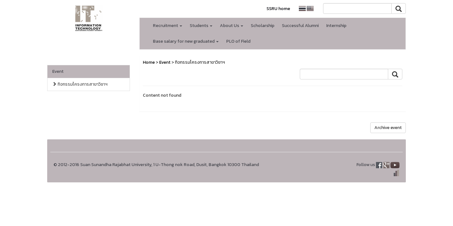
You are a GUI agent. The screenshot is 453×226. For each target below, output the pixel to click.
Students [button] (201, 25)
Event (58, 71)
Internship (336, 25)
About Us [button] (231, 25)
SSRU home (278, 8)
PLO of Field (238, 41)
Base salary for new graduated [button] (186, 41)
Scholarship (262, 25)
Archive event (388, 127)
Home (149, 62)
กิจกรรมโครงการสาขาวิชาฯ (80, 84)
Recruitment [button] (167, 25)
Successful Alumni (300, 25)
